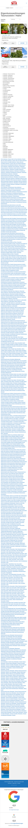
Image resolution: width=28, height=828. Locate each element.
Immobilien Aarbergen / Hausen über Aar (9, 163)
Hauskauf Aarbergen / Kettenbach (12, 170)
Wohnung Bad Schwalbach (11, 224)
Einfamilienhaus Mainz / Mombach (12, 431)
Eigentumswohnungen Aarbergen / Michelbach (10, 175)
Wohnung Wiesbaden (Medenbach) (8, 655)
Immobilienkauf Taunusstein (15, 523)
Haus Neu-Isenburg (13, 449)
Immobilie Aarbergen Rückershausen (19, 200)
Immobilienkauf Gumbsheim (15, 280)
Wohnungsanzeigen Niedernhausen (14, 463)
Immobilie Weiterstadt (20, 629)
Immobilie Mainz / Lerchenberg (12, 423)
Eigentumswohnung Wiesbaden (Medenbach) (10, 649)
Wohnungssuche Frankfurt (6, 267)
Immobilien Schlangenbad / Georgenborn (14, 491)
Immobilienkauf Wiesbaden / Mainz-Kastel (9, 687)
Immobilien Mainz (22, 411)
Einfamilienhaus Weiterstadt (11, 632)
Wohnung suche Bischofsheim (7, 236)
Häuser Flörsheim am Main (14, 256)
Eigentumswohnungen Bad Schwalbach (9, 218)
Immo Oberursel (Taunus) (14, 473)
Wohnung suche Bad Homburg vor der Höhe (9, 209)
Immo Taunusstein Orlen (5, 603)
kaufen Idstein (9, 375)
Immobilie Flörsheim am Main (10, 258)
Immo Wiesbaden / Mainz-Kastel (7, 681)
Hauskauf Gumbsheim (5, 280)
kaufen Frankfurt (12, 268)
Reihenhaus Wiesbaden (5, 638)
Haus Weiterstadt (21, 627)
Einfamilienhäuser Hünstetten (6, 347)
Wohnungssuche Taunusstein (14, 517)
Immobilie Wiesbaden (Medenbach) (13, 657)
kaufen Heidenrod (8, 285)
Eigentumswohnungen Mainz (6, 406)
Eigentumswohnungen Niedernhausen (8, 455)
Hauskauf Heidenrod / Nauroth (15, 317)
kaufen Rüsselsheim (5, 483)
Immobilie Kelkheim (19, 397)
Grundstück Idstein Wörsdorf (18, 387)
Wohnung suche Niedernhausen (13, 461)
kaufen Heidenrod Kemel (13, 326)
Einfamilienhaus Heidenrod (6, 288)
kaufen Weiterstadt (12, 629)
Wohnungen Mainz (7, 408)
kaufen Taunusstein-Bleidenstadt (20, 609)
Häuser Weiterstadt (4, 629)
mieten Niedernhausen (14, 466)
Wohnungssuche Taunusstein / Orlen (8, 580)
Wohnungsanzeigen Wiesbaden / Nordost (9, 710)
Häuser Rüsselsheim (20, 482)
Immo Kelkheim (4, 394)
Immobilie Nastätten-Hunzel (19, 442)
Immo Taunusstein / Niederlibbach (7, 563)
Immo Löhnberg (4, 400)
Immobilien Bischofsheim (21, 239)
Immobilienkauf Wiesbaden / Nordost (16, 666)
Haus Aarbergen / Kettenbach (19, 166)
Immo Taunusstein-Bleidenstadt (7, 608)
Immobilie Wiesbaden (10, 642)
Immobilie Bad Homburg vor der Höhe (13, 213)
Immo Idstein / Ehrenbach (6, 380)
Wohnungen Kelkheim (11, 394)
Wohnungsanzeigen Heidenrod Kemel (15, 325)
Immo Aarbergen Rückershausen (13, 199)
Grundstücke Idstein (5, 374)
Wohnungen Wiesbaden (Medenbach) (13, 651)
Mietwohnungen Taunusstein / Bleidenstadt (9, 532)
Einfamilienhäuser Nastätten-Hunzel (11, 446)
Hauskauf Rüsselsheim (10, 485)
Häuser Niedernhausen (20, 464)
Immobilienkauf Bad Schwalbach (12, 228)
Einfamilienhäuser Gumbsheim (18, 282)
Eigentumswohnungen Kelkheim (7, 393)
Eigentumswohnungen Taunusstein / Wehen (9, 586)
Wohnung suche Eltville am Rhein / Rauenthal (10, 246)
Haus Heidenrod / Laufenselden (20, 299)
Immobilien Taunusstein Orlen (14, 605)
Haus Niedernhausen (11, 464)
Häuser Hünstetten (18, 342)
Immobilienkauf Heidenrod (19, 286)
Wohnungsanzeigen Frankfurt (17, 267)
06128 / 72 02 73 (9, 7)
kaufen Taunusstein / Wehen (15, 595)
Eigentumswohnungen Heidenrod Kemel (9, 320)
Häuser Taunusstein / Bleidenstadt (12, 541)
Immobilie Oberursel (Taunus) (14, 479)
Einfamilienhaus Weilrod (15, 624)
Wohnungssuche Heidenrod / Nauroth (8, 311)
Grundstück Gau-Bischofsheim (20, 271)
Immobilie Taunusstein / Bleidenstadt (8, 544)
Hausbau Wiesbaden (5, 646)
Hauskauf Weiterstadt (14, 630)
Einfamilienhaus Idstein (21, 377)
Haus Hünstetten (11, 342)
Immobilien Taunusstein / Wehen (15, 596)
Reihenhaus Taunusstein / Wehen (16, 589)
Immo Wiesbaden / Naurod (14, 692)
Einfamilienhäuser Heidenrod (17, 288)
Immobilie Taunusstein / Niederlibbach (19, 566)
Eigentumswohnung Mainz (18, 406)
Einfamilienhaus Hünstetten (21, 345)
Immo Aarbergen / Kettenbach (7, 166)
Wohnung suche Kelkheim (21, 394)
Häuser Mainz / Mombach (13, 427)
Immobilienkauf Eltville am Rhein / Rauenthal (9, 253)
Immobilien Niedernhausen (12, 467)
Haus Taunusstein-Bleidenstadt (19, 608)
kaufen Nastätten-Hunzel (9, 442)
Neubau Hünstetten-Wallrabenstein (14, 371)
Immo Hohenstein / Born (5, 337)
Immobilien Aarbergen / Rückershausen (15, 191)
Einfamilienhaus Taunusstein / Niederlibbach (9, 571)
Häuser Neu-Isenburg (21, 449)
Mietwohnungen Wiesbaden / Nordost (16, 704)
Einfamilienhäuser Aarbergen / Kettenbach (9, 173)
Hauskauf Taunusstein (5, 523)
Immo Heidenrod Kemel (12, 322)
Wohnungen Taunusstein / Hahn (20, 553)
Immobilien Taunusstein (19, 522)
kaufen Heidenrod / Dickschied (19, 292)
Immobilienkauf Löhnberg (10, 403)
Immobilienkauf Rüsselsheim (21, 485)
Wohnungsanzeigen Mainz (8, 409)
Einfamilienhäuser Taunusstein (18, 525)
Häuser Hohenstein (19, 331)
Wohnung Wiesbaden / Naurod (15, 697)
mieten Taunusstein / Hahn (14, 559)
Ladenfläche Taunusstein (6, 509)
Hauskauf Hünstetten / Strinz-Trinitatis (19, 353)
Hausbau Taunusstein (13, 526)
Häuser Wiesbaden (20, 641)
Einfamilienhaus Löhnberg (20, 403)
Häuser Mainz (3, 411)
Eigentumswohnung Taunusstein (7, 510)
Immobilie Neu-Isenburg (14, 451)
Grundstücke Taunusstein (6, 512)
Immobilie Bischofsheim (11, 239)
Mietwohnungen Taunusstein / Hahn (16, 552)
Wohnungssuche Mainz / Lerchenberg (8, 420)
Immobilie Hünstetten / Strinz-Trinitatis (14, 351)
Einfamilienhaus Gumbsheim (6, 282)
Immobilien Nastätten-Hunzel (6, 443)
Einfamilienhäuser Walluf (15, 620)
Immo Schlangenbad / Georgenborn (8, 486)
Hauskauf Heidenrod (9, 286)
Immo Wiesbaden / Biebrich (15, 672)
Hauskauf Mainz (4, 412)
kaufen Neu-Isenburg (5, 451)
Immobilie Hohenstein (10, 332)
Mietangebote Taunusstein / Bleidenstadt (14, 531)
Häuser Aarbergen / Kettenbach (7, 167)
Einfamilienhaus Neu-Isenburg (7, 454)
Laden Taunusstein (21, 507)
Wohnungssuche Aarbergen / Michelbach (18, 179)
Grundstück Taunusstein (16, 512)
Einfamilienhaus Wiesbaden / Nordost (8, 667)
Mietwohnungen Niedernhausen (13, 458)
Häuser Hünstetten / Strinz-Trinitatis (11, 350)
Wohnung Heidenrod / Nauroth (15, 313)
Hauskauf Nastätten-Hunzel (18, 443)
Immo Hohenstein (4, 331)
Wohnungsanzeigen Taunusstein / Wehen (12, 592)
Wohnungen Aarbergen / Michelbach (13, 178)
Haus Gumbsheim (12, 277)
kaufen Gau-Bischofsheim (16, 273)
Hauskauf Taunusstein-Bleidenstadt (13, 612)
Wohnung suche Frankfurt (21, 265)
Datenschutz (14, 783)
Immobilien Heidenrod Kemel (9, 328)
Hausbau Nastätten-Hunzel (9, 448)
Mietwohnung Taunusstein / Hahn (7, 553)
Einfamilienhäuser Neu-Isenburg (19, 454)
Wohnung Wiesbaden (5, 641)
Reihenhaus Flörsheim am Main (17, 255)
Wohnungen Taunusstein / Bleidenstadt (19, 534)
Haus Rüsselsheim (12, 482)
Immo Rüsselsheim (4, 482)
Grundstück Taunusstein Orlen (20, 602)
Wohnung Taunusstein (18, 519)
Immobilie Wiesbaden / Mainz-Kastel (11, 684)
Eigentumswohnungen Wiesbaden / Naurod (9, 691)
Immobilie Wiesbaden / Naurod (15, 698)
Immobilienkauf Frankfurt (14, 270)
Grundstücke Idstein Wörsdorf (7, 387)
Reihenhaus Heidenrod (12, 283)
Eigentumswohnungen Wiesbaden (7, 635)
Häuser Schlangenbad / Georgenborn (13, 488)
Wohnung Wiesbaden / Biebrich (16, 676)
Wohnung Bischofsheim (19, 237)
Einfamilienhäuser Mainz (6, 414)
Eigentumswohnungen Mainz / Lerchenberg (9, 415)
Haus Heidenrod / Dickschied (18, 291)
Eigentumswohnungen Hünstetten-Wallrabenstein (10, 359)
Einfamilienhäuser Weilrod (6, 626)
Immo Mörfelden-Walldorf (6, 434)
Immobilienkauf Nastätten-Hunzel (7, 445)
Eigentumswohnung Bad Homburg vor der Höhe (10, 206)
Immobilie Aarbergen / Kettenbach (7, 169)
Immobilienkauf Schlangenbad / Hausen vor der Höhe (13, 503)
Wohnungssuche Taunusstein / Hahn (10, 556)
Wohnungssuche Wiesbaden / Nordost (17, 709)
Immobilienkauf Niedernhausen (13, 469)
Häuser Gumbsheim (20, 277)
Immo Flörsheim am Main (6, 255)
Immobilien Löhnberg (17, 402)
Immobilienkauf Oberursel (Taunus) (16, 480)
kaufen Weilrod (21, 621)
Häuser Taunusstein (10, 520)
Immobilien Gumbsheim (19, 279)
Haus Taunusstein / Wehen (14, 593)
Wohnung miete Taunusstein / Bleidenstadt (9, 535)
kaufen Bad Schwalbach (15, 225)
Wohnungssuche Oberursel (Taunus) (8, 476)
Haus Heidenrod (20, 283)
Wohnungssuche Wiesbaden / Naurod (8, 695)
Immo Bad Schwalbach (10, 219)
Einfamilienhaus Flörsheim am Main (10, 261)
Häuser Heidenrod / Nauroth (14, 314)
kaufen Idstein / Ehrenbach (14, 381)
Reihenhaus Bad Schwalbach (6, 221)
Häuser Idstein (4, 375)
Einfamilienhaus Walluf (5, 620)
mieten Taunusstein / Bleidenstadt (18, 543)
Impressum (10, 783)
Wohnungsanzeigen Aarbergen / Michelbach (9, 181)
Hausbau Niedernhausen (12, 470)
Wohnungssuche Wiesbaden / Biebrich (8, 675)
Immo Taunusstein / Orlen (6, 574)
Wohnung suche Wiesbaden (16, 638)
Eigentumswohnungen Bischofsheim (8, 233)
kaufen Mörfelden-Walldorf (14, 436)
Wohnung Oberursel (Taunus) (14, 477)
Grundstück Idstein (12, 374)
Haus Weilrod (9, 621)
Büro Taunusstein (4, 507)
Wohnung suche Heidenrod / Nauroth (16, 310)
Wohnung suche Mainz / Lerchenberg (16, 418)
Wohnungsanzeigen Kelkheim (17, 396)
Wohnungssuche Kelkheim (6, 396)
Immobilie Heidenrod (16, 285)
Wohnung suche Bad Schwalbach (19, 221)
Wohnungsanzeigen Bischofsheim (7, 237)
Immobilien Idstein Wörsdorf (10, 390)
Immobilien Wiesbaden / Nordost (15, 664)
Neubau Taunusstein (5, 526)
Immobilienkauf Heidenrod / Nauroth (8, 319)
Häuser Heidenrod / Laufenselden (7, 301)
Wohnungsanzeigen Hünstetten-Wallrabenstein (16, 365)
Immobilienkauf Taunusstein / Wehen (16, 598)
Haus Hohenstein (11, 331)
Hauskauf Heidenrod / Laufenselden (18, 304)
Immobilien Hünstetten (18, 344)
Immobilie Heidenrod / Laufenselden (13, 302)
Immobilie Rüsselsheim (13, 483)
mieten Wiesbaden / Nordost (21, 712)
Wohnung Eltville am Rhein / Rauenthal (16, 249)
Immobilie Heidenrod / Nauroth (15, 316)
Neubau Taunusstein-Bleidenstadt (17, 614)
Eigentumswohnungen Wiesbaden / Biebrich (9, 670)
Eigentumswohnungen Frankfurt (7, 264)
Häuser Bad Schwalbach (6, 225)
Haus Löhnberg (10, 400)
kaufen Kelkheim (12, 397)
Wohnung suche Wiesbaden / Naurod (16, 694)
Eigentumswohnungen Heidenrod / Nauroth (9, 307)
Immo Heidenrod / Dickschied (6, 291)
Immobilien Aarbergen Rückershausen (8, 202)
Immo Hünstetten (4, 342)
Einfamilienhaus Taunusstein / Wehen (8, 599)
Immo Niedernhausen (11, 457)
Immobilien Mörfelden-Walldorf (15, 437)
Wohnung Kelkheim (5, 397)
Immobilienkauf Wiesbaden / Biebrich (17, 679)
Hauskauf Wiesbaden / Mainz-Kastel (18, 685)
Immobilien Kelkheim (5, 399)
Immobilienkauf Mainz (11, 412)
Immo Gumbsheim (4, 277)
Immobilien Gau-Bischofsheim (14, 274)
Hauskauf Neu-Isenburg (9, 452)
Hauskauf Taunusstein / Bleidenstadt (13, 546)
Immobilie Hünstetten (9, 344)
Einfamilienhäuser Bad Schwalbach (13, 230)
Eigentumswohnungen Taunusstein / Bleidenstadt (10, 528)
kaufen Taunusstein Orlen (16, 603)
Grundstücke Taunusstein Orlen (7, 602)
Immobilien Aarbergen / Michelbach (13, 184)
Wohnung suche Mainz (15, 408)
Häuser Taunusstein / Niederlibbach (14, 565)
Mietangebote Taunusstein (11, 513)
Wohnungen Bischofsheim (19, 234)
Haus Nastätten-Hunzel (15, 440)
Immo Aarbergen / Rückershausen (7, 187)
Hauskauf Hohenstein (5, 334)
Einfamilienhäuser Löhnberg (6, 405)
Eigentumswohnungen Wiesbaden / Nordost (9, 701)
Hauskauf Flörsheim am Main (9, 259)
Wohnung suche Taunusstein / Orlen (16, 578)
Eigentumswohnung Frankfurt (19, 264)
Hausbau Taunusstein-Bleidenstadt (8, 615)
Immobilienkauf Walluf (21, 618)
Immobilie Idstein (16, 375)
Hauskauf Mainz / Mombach (10, 430)
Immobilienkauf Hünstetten (10, 345)
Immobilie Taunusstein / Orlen (14, 583)
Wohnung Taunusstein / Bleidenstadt (8, 540)
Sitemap (18, 783)
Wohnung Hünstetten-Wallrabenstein (8, 366)
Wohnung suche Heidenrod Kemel (10, 323)
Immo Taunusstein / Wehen (14, 587)
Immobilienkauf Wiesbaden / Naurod (16, 700)
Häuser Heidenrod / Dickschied (7, 292)
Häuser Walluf (14, 617)
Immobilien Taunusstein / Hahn (15, 560)
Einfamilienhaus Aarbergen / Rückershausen (16, 194)
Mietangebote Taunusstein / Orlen (17, 574)
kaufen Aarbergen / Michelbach (12, 182)
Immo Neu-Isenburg (5, 449)
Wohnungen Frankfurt (11, 265)
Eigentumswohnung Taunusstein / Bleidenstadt (10, 529)
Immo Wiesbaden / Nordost (6, 661)
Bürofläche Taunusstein (12, 507)
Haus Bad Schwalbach (21, 224)
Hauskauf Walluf (14, 618)
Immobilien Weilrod (12, 623)
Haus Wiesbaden (13, 641)
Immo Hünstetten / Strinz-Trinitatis (7, 348)
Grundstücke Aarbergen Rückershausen (9, 197)
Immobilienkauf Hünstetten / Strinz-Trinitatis (9, 354)
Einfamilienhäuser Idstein (6, 378)
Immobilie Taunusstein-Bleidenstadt (8, 611)
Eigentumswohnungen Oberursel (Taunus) (9, 471)
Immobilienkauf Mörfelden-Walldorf (15, 439)
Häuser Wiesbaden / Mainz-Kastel (7, 682)
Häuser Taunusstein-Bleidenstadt (7, 609)
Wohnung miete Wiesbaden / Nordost (11, 707)
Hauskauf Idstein (4, 377)
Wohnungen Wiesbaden (17, 636)
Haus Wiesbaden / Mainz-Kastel (20, 681)
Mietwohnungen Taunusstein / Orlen (8, 575)
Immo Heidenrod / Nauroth (14, 308)
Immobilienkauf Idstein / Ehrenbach (12, 384)
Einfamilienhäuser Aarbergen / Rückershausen (10, 196)
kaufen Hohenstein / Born (13, 338)
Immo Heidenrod (4, 283)
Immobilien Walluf (7, 618)
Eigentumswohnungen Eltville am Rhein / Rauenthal (11, 242)
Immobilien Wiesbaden (18, 642)
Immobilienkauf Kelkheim (14, 399)
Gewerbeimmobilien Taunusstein (20, 510)
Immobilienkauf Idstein (12, 377)
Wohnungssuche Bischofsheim (19, 236)
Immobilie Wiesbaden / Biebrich (16, 678)
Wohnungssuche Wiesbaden (6, 639)
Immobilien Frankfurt (5, 270)
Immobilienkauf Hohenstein (15, 334)
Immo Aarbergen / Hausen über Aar (8, 159)
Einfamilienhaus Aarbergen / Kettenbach (18, 172)
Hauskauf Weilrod (19, 623)
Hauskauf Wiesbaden (5, 644)
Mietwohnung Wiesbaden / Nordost (8, 706)
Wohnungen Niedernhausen (12, 460)
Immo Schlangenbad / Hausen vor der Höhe (9, 495)
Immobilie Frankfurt (19, 268)
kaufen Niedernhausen (5, 466)
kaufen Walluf (19, 617)
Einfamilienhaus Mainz (20, 412)
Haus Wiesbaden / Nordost (17, 661)
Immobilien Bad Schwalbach (11, 227)
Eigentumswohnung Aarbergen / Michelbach (9, 176)
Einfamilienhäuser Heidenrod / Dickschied (9, 298)
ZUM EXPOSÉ (22, 43)
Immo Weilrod (3, 621)
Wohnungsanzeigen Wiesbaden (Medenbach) (15, 654)
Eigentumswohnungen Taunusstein (18, 509)
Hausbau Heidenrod (9, 289)
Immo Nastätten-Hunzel (5, 440)
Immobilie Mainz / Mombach (10, 428)
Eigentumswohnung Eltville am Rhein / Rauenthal (10, 243)
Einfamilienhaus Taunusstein (6, 525)
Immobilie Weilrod (4, 623)
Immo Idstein (19, 374)
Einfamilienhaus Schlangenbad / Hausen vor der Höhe (11, 504)
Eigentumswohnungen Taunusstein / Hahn (9, 549)
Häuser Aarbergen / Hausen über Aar (11, 160)
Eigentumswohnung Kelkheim (20, 393)
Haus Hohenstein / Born (15, 337)
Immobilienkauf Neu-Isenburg (20, 452)
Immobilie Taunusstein (10, 522)
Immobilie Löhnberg (9, 402)
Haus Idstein (24, 374)
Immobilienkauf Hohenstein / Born (7, 341)
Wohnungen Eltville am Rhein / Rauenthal (16, 245)
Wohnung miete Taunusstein (16, 516)
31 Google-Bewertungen (14, 809)
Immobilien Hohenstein (18, 332)
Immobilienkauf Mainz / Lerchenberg (13, 424)
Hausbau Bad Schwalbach (11, 231)
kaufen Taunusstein (18, 520)
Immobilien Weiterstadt (5, 630)
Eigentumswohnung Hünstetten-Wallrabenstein (10, 360)
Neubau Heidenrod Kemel (9, 329)
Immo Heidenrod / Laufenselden (7, 299)
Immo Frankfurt (4, 265)
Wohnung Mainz (17, 409)
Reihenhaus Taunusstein (6, 516)
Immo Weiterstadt (4, 627)
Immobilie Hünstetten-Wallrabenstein (14, 368)
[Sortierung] (15, 19)
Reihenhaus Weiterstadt (13, 627)
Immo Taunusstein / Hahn (14, 550)
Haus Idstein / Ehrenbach (16, 380)
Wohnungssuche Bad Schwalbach (7, 222)
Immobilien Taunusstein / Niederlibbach (8, 568)
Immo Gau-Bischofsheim (6, 273)
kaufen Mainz (9, 411)
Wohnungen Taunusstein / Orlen (9, 577)
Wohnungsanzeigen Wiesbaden (18, 639)
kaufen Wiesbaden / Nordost (15, 663)
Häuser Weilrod (15, 621)
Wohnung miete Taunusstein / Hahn (8, 555)
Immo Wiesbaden (9, 636)
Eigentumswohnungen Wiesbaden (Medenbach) (10, 648)
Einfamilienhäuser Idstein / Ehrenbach (16, 385)
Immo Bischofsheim (10, 234)
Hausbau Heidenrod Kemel (19, 329)
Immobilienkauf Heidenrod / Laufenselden (9, 305)
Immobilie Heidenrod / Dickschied (7, 294)
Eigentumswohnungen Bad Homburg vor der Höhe (11, 205)
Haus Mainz (23, 409)
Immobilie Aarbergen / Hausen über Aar (15, 162)
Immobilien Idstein (23, 375)
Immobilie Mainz (15, 411)
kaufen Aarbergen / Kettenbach (20, 167)
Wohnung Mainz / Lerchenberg (12, 421)
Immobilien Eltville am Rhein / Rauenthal (13, 252)
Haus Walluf (8, 617)
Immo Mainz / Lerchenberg (14, 417)
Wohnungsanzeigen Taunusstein (7, 519)
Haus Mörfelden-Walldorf (16, 434)
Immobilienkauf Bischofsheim (6, 240)
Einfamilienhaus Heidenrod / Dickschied (18, 296)
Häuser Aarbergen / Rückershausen (14, 188)
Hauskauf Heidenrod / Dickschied (12, 295)
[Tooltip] (23, 789)
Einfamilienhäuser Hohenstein (11, 335)
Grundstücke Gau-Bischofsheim (7, 271)
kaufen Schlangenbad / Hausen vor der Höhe (12, 498)
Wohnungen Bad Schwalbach (21, 219)
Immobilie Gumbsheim (10, 279)
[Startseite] (14, 3)
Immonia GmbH (21, 781)
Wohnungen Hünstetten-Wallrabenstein (14, 362)
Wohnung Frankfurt (4, 268)
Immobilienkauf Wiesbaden (15, 644)
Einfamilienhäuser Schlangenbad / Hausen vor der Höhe (12, 506)
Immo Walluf (3, 617)
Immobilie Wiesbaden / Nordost (7, 713)
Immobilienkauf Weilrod (5, 624)
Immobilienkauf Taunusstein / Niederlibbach (15, 569)
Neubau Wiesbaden (21, 645)
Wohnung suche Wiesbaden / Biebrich (17, 673)
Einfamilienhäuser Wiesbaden (11, 645)
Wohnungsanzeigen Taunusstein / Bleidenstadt (15, 538)
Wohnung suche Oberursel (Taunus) (16, 474)
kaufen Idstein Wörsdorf (12, 388)
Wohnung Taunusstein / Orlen (14, 581)
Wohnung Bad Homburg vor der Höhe (10, 212)
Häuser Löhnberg (17, 400)
